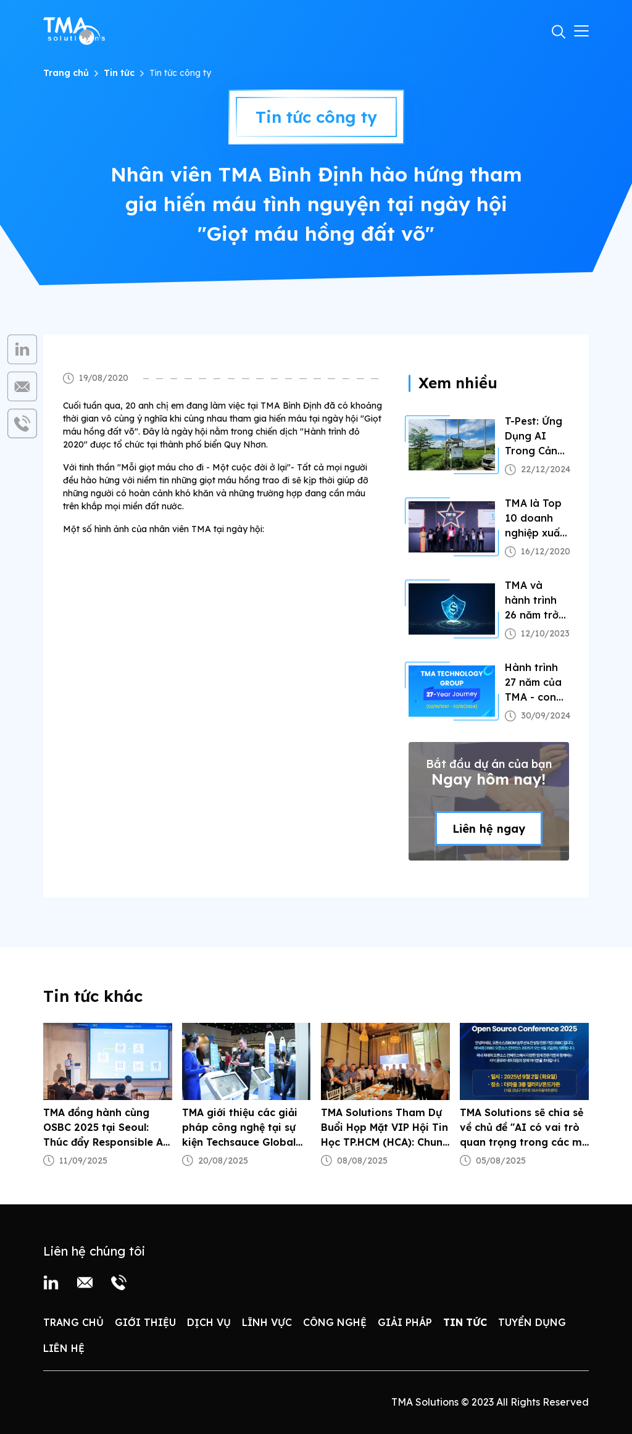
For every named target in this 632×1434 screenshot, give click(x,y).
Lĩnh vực (267, 1322)
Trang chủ (66, 72)
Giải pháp (405, 1322)
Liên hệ (64, 1348)
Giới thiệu (145, 1322)
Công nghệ (335, 1322)
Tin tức (119, 72)
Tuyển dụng (532, 1322)
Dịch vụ (209, 1322)
